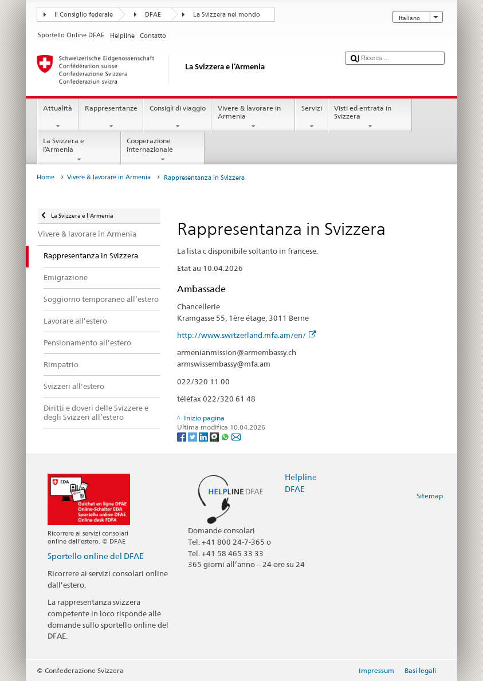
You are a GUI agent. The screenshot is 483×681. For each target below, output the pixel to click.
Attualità (58, 117)
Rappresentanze (111, 117)
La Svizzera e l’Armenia (79, 150)
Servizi (311, 117)
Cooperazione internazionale (162, 150)
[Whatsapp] (226, 436)
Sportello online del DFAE (96, 556)
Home (45, 177)
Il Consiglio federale (83, 14)
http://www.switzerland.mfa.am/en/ (246, 335)
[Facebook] (182, 436)
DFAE (153, 14)
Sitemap (430, 495)
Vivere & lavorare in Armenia (253, 117)
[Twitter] (193, 436)
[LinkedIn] (204, 436)
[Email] (236, 436)
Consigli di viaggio (177, 117)
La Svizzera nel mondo (226, 14)
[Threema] (215, 436)
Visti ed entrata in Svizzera (370, 117)
